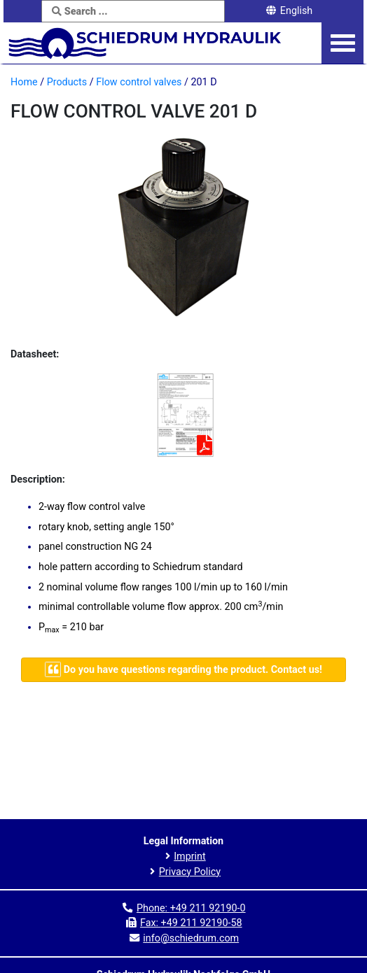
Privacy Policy (190, 872)
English (288, 11)
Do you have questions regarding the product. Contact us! (183, 669)
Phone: (191, 908)
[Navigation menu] (343, 43)
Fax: (191, 923)
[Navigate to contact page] (183, 670)
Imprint (190, 856)
